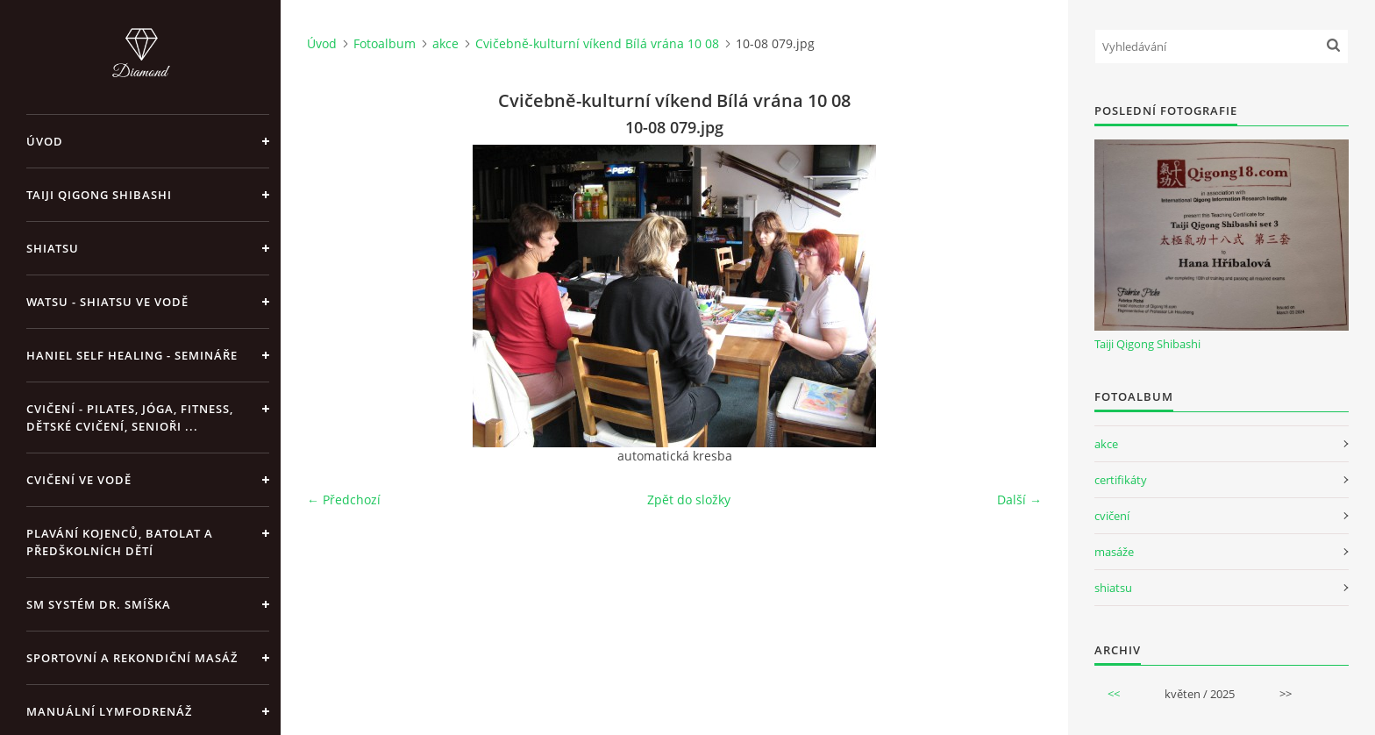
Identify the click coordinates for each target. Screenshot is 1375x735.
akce (445, 43)
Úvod (44, 141)
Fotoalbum (384, 43)
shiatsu (1113, 588)
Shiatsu (52, 248)
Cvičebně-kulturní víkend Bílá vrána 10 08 (597, 43)
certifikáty (1120, 480)
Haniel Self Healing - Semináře (132, 355)
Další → (1019, 499)
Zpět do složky (688, 499)
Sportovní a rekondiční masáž (132, 658)
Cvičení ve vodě (79, 480)
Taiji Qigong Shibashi (99, 195)
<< (1114, 694)
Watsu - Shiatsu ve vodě (107, 302)
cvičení (1111, 516)
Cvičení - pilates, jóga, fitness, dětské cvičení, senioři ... (129, 417)
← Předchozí (344, 499)
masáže (1114, 552)
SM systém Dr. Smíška (98, 604)
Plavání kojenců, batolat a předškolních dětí (119, 542)
